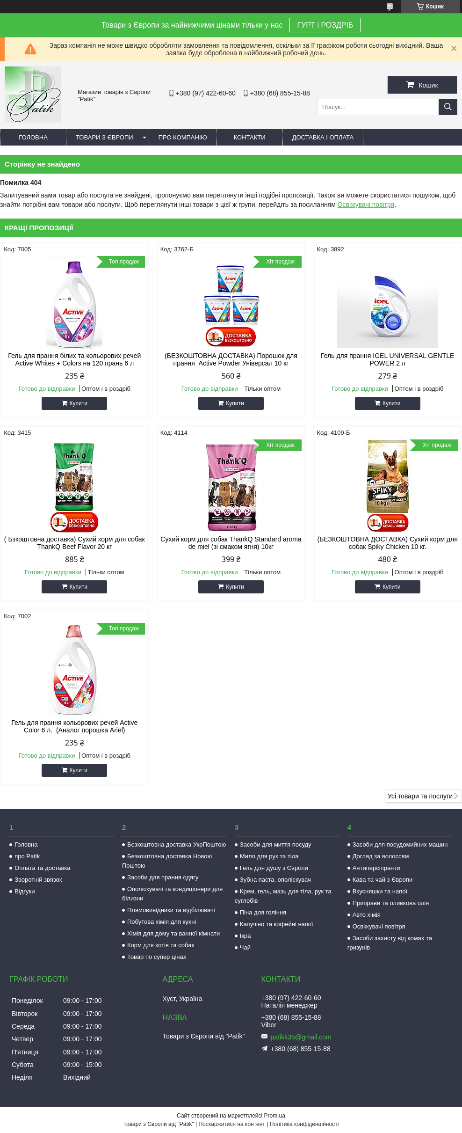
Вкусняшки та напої (380, 891)
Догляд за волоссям (381, 856)
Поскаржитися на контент (231, 1124)
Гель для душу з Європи (274, 867)
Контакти (250, 137)
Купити (78, 403)
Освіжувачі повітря (366, 204)
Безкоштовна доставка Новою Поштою (167, 861)
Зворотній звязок (38, 879)
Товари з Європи (104, 137)
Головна (33, 137)
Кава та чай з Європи (383, 879)
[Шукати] (448, 107)
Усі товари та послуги (420, 796)
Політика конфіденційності (304, 1124)
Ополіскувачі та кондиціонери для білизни (172, 893)
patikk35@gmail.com (301, 1037)
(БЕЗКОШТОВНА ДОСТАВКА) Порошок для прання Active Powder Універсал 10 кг (231, 359)
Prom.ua (274, 1115)
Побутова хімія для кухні (161, 921)
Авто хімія (367, 914)
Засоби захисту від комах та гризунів (389, 943)
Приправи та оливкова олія (391, 902)
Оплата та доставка (42, 867)
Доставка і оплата (323, 137)
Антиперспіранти (376, 867)
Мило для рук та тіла (269, 856)
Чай (245, 947)
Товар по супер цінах (156, 956)
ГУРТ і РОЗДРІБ (325, 25)
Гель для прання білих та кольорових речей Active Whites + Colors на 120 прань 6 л (74, 359)
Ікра (245, 935)
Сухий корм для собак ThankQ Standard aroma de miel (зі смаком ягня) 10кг (230, 542)
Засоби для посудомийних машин (400, 844)
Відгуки (24, 891)
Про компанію (183, 137)
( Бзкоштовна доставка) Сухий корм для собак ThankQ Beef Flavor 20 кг (74, 542)
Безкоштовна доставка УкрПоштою (176, 844)
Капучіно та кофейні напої (276, 924)
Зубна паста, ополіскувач (275, 879)
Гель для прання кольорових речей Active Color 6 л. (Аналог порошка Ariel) (74, 726)
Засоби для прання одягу (162, 877)
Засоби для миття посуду (275, 844)
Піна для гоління (263, 912)
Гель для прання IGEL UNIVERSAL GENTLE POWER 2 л (387, 359)
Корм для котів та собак (160, 945)
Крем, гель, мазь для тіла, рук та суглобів (283, 896)
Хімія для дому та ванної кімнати (173, 933)
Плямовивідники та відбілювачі (171, 910)
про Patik (27, 856)
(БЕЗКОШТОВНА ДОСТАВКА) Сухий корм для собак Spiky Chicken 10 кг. (388, 542)
